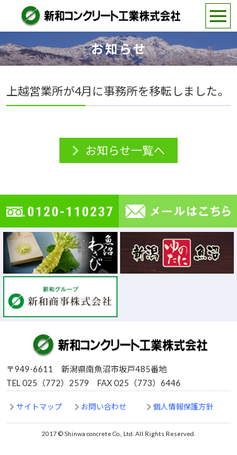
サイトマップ (39, 406)
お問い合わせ (103, 406)
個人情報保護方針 (183, 406)
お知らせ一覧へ (125, 150)
